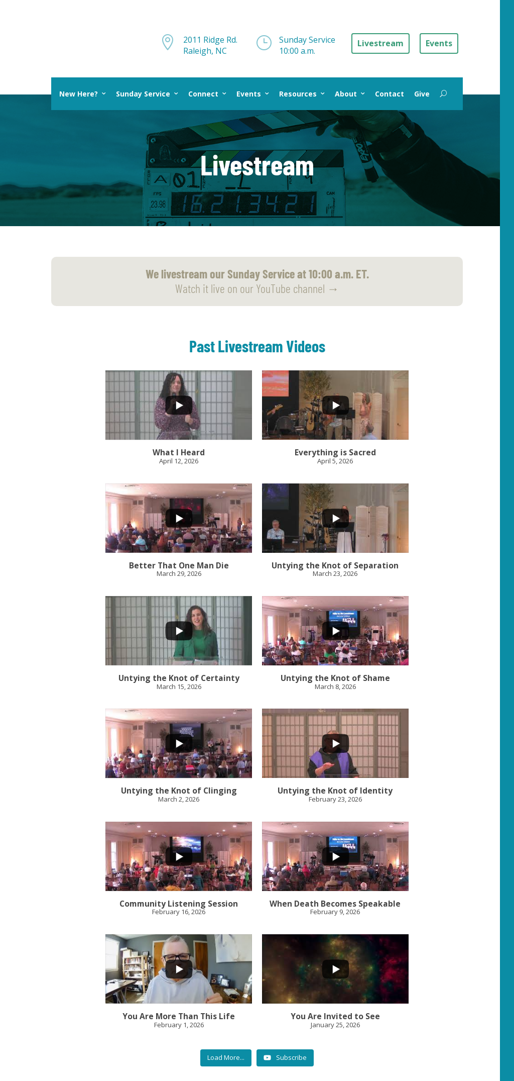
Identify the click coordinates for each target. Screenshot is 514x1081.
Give (422, 94)
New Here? (78, 94)
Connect (203, 94)
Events (248, 94)
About (346, 94)
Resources (298, 94)
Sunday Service (143, 94)
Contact (389, 94)
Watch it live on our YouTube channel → (257, 281)
